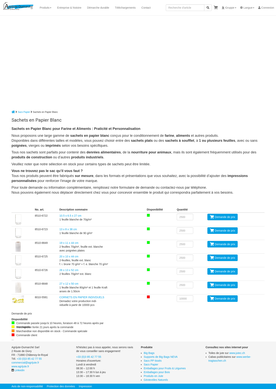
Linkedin (20, 370)
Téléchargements (125, 7)
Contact (146, 7)
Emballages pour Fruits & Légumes (165, 368)
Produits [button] (45, 7)
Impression (85, 386)
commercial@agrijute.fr (25, 362)
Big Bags (149, 353)
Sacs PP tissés (153, 360)
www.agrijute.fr (20, 366)
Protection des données (61, 386)
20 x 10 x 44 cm (68, 256)
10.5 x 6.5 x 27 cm (70, 215)
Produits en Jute (153, 376)
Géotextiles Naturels (156, 379)
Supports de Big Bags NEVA (160, 356)
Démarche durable (98, 7)
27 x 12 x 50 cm (68, 283)
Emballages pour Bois (157, 372)
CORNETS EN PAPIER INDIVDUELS (81, 297)
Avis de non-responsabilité (27, 386)
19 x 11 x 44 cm (68, 242)
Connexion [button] (266, 7)
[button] (229, 7)
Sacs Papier (24, 112)
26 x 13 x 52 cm (68, 270)
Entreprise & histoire (69, 7)
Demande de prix (222, 217)
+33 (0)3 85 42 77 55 (29, 358)
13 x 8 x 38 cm (68, 229)
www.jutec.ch (237, 353)
